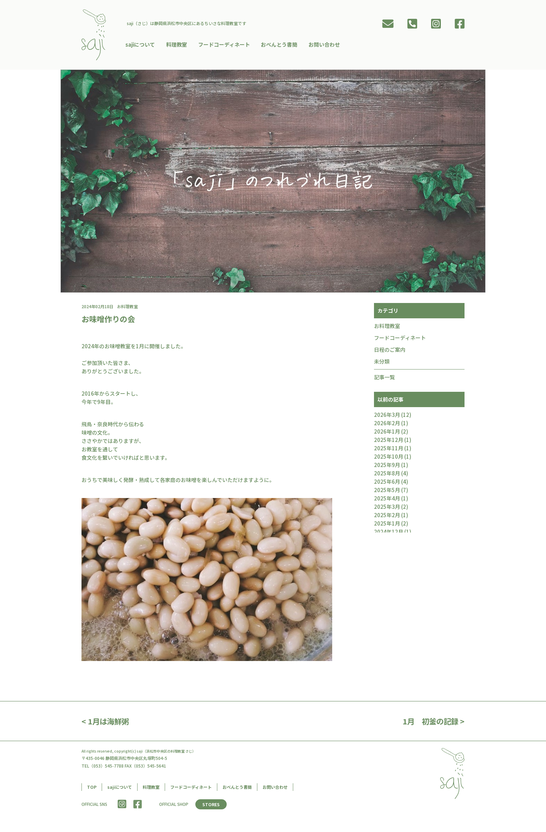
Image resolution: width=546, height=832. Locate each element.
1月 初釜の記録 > (432, 722)
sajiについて (141, 43)
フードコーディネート (224, 43)
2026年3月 (387, 416)
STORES (211, 806)
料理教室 (177, 43)
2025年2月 (387, 516)
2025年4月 (387, 500)
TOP (91, 789)
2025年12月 (388, 441)
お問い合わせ (323, 43)
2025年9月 (387, 466)
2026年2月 (387, 424)
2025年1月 (387, 525)
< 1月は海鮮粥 (106, 722)
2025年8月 (387, 475)
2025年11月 (388, 449)
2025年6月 (387, 483)
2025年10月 (388, 458)
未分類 (382, 363)
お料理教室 (387, 327)
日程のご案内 (389, 351)
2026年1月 (387, 433)
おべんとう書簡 (278, 43)
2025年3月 (387, 508)
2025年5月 (387, 491)
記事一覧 (384, 378)
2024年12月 (388, 533)
